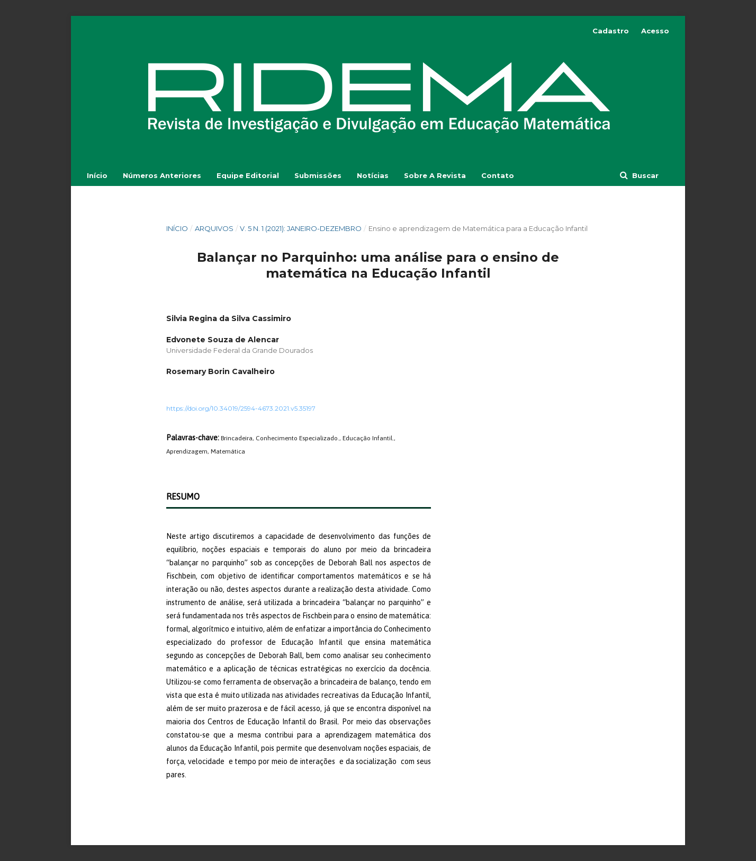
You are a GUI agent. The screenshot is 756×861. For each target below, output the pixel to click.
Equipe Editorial (248, 175)
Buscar (644, 175)
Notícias (373, 175)
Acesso (655, 30)
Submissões (317, 175)
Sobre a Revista (435, 175)
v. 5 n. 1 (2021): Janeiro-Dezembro (301, 228)
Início (97, 175)
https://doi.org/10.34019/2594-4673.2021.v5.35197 (241, 408)
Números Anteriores (162, 175)
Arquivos (214, 228)
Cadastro (610, 30)
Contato (497, 175)
